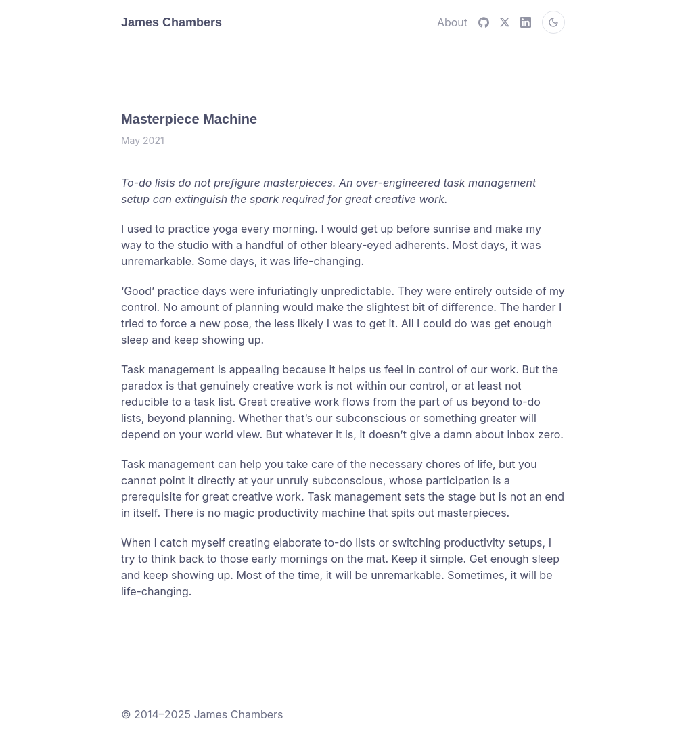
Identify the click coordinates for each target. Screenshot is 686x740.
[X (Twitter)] (504, 22)
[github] (483, 22)
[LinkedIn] (525, 22)
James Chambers (171, 22)
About (452, 22)
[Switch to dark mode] (553, 22)
